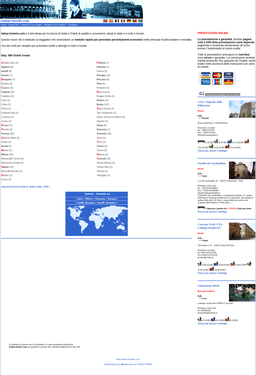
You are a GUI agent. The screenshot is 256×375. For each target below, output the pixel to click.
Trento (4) (102, 150)
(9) (7, 67)
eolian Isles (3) (9, 62)
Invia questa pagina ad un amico (222, 94)
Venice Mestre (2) (106, 162)
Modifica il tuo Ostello (55, 25)
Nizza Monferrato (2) (11, 171)
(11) (103, 100)
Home (4, 25)
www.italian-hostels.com (128, 359)
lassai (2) (102, 154)
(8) (102, 146)
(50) (7, 154)
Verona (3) (102, 171)
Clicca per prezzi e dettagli (212, 150)
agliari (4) (7, 87)
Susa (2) (101, 137)
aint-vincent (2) (105, 108)
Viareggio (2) (103, 175)
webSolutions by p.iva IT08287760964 (128, 364)
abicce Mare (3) (10, 137)
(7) (6, 75)
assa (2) (6, 150)
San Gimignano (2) (106, 112)
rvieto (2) (7, 175)
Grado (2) (6, 142)
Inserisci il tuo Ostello (32, 25)
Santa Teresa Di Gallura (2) (111, 117)
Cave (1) (5, 100)
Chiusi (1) (6, 108)
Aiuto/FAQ (14, 25)
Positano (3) (103, 87)
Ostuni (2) (6, 179)
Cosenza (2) (7, 117)
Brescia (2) (7, 83)
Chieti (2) (6, 104)
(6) (6, 71)
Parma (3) (102, 71)
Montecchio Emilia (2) (12, 162)
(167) (103, 104)
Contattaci (73, 25)
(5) (101, 83)
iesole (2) (7, 129)
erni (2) (101, 142)
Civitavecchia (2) (9, 112)
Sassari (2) (102, 121)
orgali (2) (6, 125)
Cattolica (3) (7, 96)
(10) (7, 92)
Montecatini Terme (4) (12, 158)
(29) (104, 133)
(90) (7, 133)
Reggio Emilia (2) (106, 96)
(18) (7, 167)
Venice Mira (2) (105, 167)
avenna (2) (103, 92)
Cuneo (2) (6, 121)
